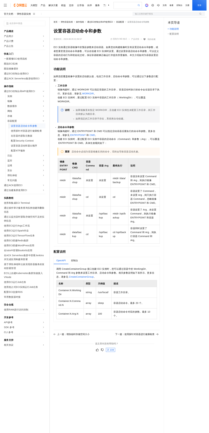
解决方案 (53, 5)
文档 (165, 5)
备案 (171, 5)
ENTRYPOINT (78, 135)
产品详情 (135, 39)
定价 (71, 5)
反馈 (110, 350)
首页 (55, 22)
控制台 (179, 5)
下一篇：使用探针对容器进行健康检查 (136, 334)
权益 (63, 5)
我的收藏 (151, 39)
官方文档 (8, 14)
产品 (43, 5)
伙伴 (89, 5)
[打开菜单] (5, 5)
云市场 (80, 5)
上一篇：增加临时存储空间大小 (72, 334)
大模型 (33, 5)
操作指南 (80, 22)
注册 (187, 5)
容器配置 (120, 22)
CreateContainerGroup (81, 276)
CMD (92, 135)
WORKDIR (88, 93)
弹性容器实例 (24, 14)
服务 (97, 5)
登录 (199, 5)
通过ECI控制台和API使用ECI (100, 22)
